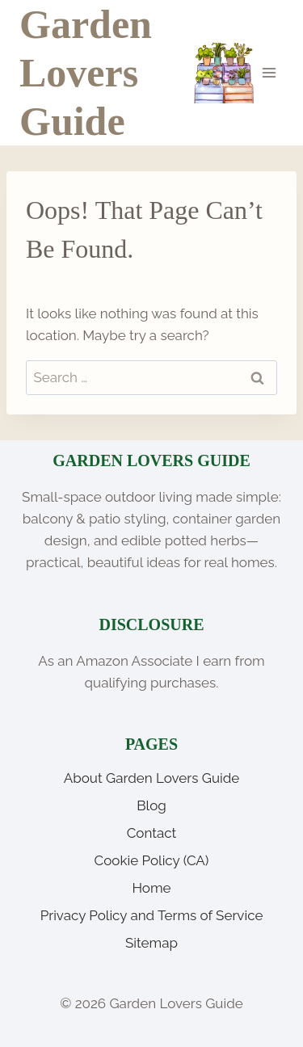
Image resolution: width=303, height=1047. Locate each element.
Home (151, 888)
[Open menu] (269, 72)
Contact (152, 833)
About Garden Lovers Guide (152, 778)
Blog (151, 805)
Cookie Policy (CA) (152, 860)
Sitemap (151, 943)
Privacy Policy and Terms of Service (151, 915)
